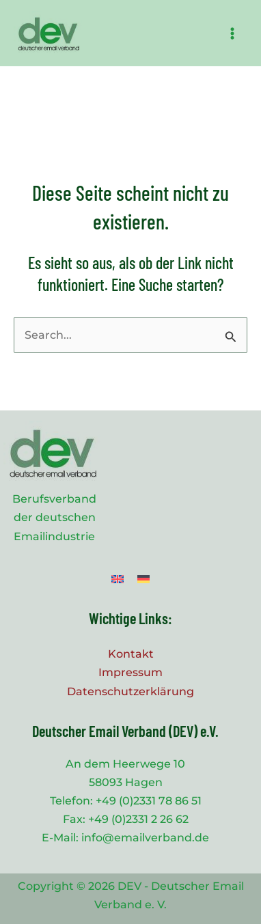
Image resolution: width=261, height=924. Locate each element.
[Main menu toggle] (232, 33)
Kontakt (131, 653)
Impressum (130, 672)
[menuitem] (117, 579)
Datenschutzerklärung (130, 691)
